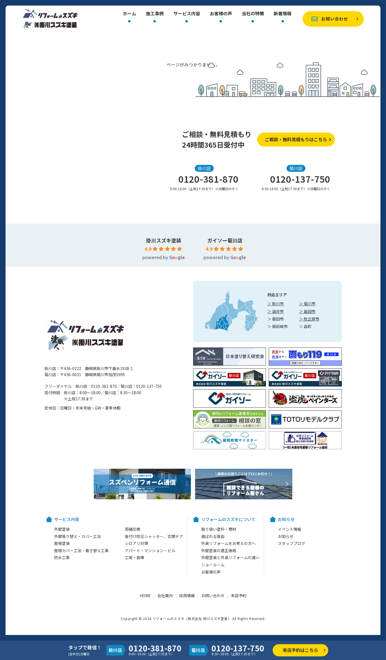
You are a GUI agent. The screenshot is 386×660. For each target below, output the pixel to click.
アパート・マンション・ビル (150, 550)
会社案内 (165, 595)
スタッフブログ (291, 543)
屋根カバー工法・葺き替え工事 (81, 550)
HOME (145, 595)
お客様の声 (221, 14)
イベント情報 (289, 529)
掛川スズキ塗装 (163, 240)
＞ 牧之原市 (309, 319)
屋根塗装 (62, 543)
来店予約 (238, 595)
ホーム (129, 14)
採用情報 (187, 595)
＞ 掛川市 (275, 303)
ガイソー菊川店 (224, 240)
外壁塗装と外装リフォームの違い (230, 557)
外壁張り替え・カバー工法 (77, 536)
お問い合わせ (334, 19)
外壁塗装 (62, 529)
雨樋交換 (132, 529)
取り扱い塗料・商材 (218, 529)
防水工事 (62, 557)
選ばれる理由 (213, 536)
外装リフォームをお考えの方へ (228, 543)
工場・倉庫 (134, 557)
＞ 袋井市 (275, 311)
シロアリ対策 (136, 543)
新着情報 (283, 14)
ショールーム (213, 564)
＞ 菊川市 (307, 303)
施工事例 (155, 14)
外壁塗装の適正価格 (218, 550)
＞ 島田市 (307, 311)
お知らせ (285, 536)
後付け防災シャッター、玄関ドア (154, 536)
